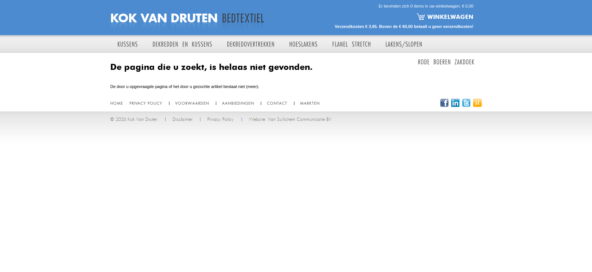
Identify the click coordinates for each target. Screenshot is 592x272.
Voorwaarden (192, 103)
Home (116, 103)
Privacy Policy (220, 119)
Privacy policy (146, 103)
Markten (310, 103)
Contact (277, 103)
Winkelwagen (450, 16)
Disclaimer (182, 119)
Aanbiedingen (238, 103)
